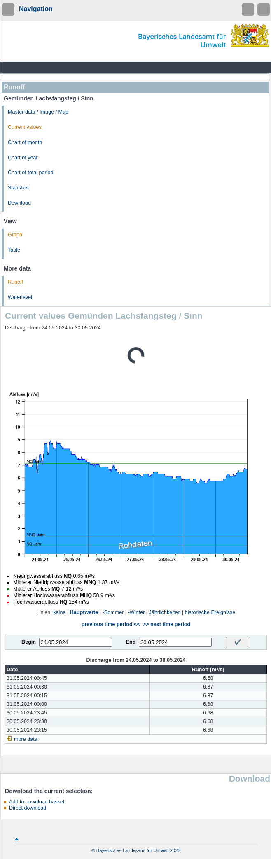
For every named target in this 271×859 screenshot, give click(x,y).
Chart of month (25, 142)
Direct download (27, 808)
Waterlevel (20, 297)
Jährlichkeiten (165, 612)
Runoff (15, 282)
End (131, 642)
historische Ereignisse (210, 612)
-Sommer (113, 612)
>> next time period (166, 624)
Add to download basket (36, 802)
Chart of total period (31, 172)
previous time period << (111, 624)
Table (14, 250)
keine (59, 612)
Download (19, 203)
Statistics (18, 188)
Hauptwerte (84, 612)
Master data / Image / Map (38, 112)
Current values (25, 127)
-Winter (136, 612)
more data (25, 739)
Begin (28, 642)
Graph (15, 235)
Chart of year (23, 158)
